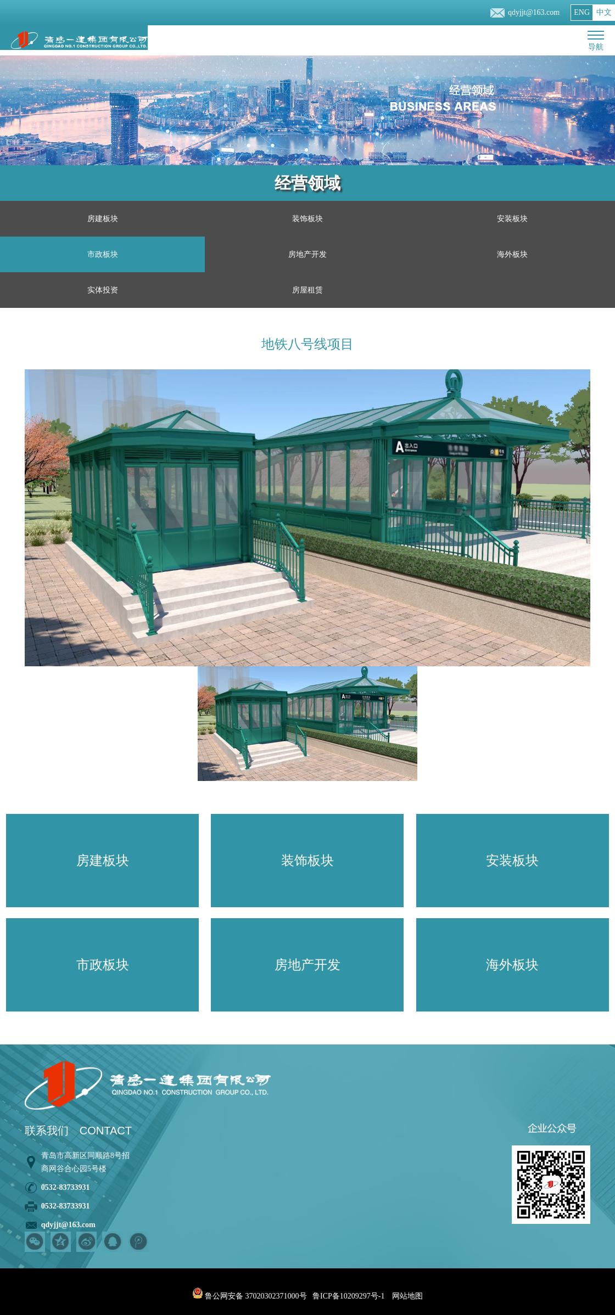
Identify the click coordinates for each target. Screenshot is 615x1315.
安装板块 (512, 219)
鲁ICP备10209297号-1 (348, 1296)
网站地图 (407, 1296)
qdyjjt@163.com (534, 12)
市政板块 (102, 254)
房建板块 (102, 219)
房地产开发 (307, 254)
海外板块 (512, 254)
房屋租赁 (307, 290)
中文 (604, 12)
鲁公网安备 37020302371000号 (249, 1296)
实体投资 (102, 290)
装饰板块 (307, 219)
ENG (582, 12)
